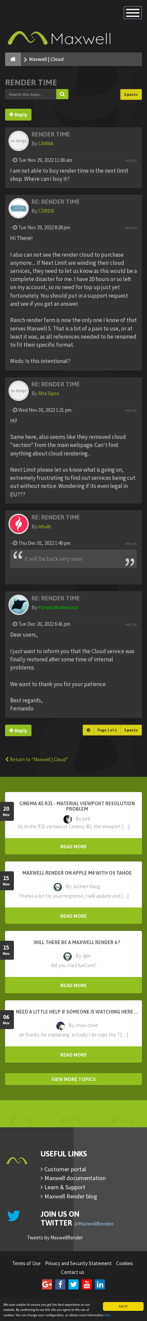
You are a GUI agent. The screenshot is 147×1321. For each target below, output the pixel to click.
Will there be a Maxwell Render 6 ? (77, 942)
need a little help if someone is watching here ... (77, 1012)
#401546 (131, 543)
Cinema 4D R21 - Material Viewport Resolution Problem (77, 806)
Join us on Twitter (77, 1218)
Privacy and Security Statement (78, 1263)
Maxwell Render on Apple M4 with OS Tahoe (77, 873)
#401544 (131, 228)
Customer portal (65, 1169)
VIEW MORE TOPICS (73, 1078)
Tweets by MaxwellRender (55, 1237)
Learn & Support (64, 1187)
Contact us (72, 1272)
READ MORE (73, 846)
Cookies (124, 1263)
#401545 (131, 410)
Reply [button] (18, 114)
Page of (107, 729)
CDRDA (46, 211)
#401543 (131, 160)
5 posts (131, 94)
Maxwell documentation (75, 1178)
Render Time (31, 82)
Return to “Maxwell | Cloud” (36, 759)
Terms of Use (26, 1263)
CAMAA (45, 143)
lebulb (44, 526)
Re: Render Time (55, 201)
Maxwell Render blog (70, 1196)
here (107, 1315)
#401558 (131, 624)
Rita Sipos (48, 393)
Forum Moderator (58, 607)
